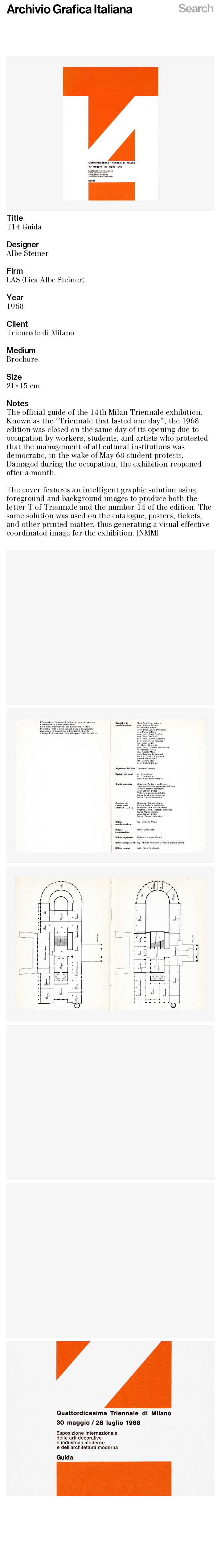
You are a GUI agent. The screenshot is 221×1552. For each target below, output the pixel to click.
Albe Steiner (27, 254)
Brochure (22, 360)
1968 (15, 307)
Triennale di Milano (40, 333)
